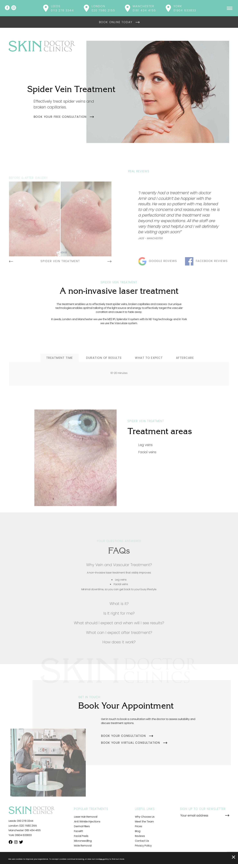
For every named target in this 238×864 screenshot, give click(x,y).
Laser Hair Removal (85, 817)
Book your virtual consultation (130, 743)
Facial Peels (81, 836)
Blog (137, 831)
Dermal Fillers (82, 826)
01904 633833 (23, 835)
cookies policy (102, 859)
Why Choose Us (144, 817)
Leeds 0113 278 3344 (62, 8)
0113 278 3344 (25, 821)
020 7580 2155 (28, 826)
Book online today (115, 22)
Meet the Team (144, 821)
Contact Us (142, 841)
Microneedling (83, 841)
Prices (138, 826)
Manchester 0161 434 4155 (144, 8)
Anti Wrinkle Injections (87, 821)
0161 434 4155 (33, 830)
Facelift (78, 831)
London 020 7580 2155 (103, 8)
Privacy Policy (143, 845)
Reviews (140, 836)
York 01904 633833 (184, 8)
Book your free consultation (60, 117)
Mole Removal (83, 845)
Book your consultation (123, 736)
